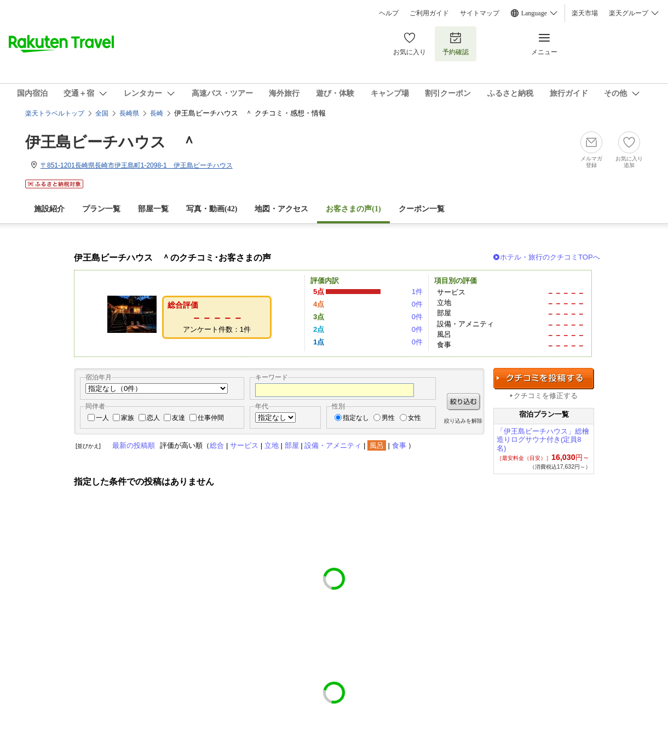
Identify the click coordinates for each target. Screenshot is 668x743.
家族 (127, 418)
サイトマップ (479, 13)
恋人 (153, 418)
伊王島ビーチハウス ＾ (111, 142)
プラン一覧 (101, 209)
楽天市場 (585, 13)
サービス (244, 445)
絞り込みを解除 (463, 421)
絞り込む (463, 401)
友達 (178, 418)
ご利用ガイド (429, 13)
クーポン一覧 (422, 209)
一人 (102, 418)
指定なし (356, 418)
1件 (417, 291)
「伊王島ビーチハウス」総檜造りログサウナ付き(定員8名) (543, 440)
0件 (417, 304)
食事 (399, 445)
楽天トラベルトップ (54, 113)
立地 (271, 445)
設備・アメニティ (332, 445)
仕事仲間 (211, 418)
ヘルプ (389, 13)
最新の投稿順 (133, 445)
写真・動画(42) (211, 209)
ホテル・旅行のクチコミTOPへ (550, 257)
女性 (414, 418)
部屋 (292, 445)
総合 (217, 445)
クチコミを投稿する (543, 378)
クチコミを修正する (546, 395)
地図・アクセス (281, 209)
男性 (388, 418)
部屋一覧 (153, 209)
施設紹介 (49, 209)
